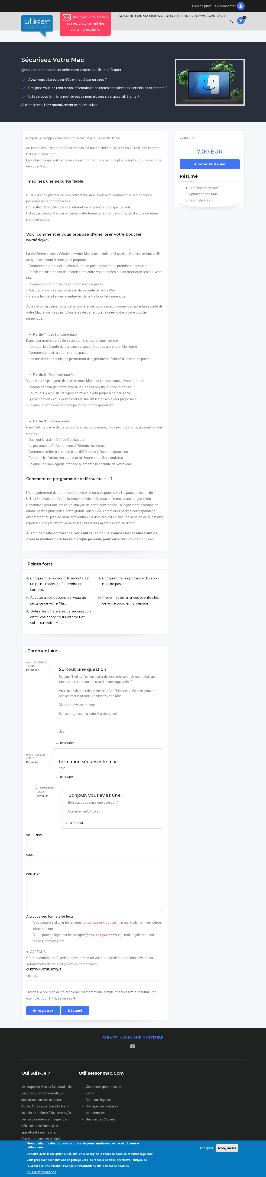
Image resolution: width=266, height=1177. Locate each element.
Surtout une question (82, 671)
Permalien (32, 672)
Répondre (67, 745)
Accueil (120, 22)
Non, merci (227, 1148)
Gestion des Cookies (100, 1121)
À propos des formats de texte (50, 918)
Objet (30, 856)
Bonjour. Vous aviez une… (95, 797)
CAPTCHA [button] (38, 954)
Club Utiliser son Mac (181, 22)
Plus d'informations (41, 1172)
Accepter (206, 1149)
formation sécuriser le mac (88, 763)
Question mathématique (43, 971)
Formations (143, 22)
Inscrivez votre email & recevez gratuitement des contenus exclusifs (85, 23)
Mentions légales (98, 1102)
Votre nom (34, 837)
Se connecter (225, 6)
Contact (215, 22)
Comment (33, 876)
